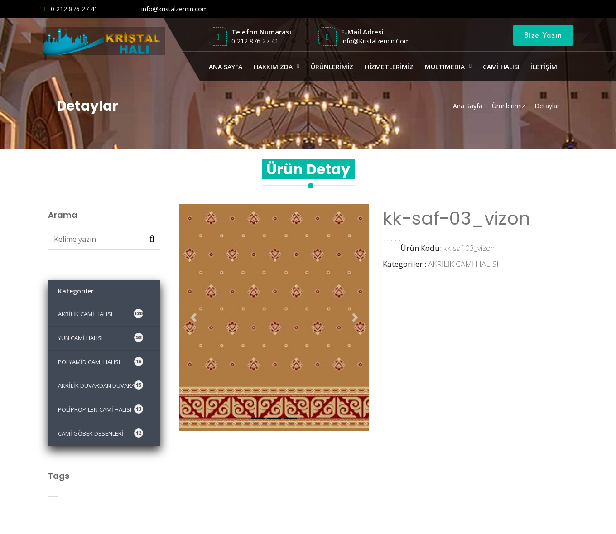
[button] (193, 317)
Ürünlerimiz (508, 105)
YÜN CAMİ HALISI (100, 337)
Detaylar (546, 105)
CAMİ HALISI (501, 67)
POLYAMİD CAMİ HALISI (100, 361)
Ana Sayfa (467, 105)
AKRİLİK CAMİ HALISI (100, 313)
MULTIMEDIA (445, 67)
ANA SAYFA (225, 67)
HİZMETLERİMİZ (389, 67)
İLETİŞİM (544, 67)
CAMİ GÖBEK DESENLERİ (100, 433)
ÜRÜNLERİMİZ (332, 67)
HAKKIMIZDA (273, 67)
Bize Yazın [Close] (543, 35)
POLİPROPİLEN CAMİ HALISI (100, 409)
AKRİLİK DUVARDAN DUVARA (100, 385)
